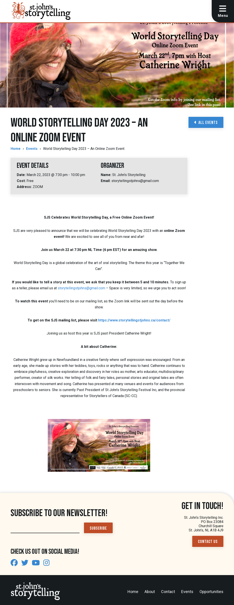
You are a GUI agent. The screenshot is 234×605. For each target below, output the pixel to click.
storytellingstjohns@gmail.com (81, 288)
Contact (168, 591)
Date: (22, 175)
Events (32, 149)
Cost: (22, 181)
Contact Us (208, 541)
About (150, 591)
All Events (206, 122)
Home (16, 149)
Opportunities (211, 591)
